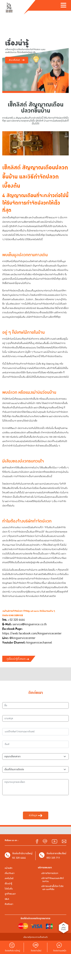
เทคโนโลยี (9, 878)
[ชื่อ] (35, 705)
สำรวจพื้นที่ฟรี (16, 60)
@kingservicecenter (22, 638)
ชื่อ (5, 699)
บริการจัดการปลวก (49, 873)
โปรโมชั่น (9, 889)
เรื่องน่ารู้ (8, 883)
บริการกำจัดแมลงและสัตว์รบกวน (52, 879)
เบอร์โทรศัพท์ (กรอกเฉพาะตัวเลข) (20, 725)
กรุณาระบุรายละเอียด (14, 776)
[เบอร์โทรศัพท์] (35, 731)
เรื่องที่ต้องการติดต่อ (14, 763)
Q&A (7, 899)
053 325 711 (53, 858)
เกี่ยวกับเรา (9, 873)
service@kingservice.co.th (29, 624)
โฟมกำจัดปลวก (20, 583)
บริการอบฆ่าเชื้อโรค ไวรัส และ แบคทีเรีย (52, 887)
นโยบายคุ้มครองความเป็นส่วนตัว (35, 937)
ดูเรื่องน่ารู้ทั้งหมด (18, 659)
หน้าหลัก (8, 868)
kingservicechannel (39, 642)
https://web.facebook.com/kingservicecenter (32, 633)
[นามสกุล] (35, 718)
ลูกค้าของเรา (10, 894)
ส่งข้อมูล (35, 815)
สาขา (6, 750)
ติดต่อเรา (9, 904)
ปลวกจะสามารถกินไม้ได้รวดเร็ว (31, 428)
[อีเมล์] (35, 744)
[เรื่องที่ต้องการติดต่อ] (35, 769)
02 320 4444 (19, 858)
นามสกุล (8, 712)
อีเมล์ (6, 738)
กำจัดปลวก (46, 176)
